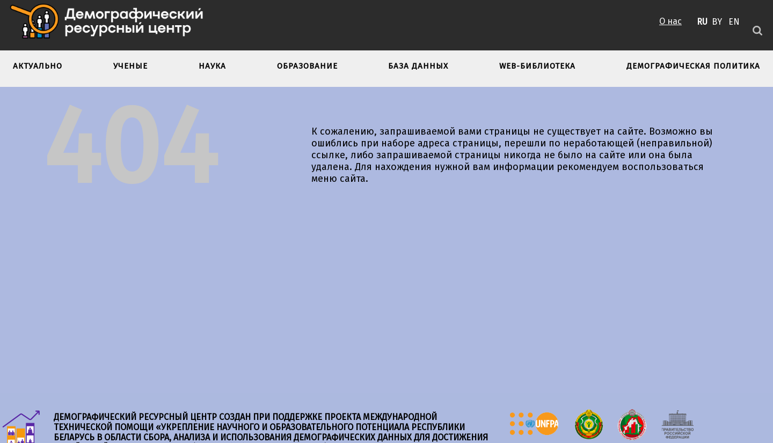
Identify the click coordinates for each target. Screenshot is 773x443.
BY (717, 22)
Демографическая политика (693, 66)
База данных (418, 66)
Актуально (37, 66)
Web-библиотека (537, 66)
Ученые (130, 66)
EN (734, 22)
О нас (670, 21)
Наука (212, 66)
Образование (307, 66)
